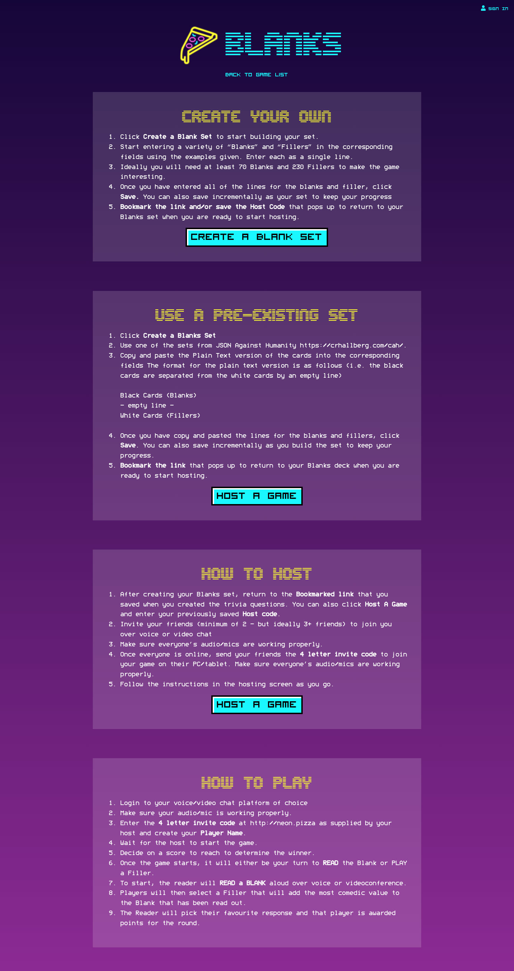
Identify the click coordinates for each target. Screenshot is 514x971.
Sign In (494, 8)
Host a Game (257, 496)
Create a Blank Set (257, 237)
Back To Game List (257, 75)
